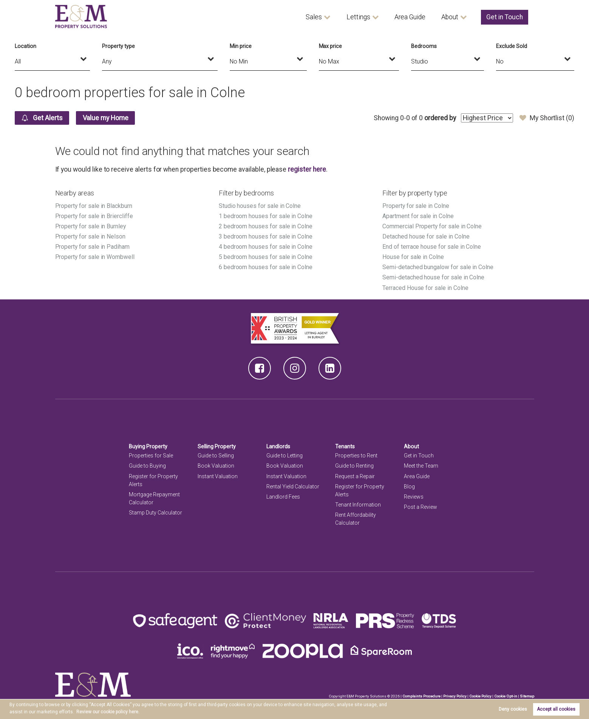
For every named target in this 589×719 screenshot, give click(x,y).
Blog (409, 486)
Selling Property (217, 446)
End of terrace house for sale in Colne (431, 246)
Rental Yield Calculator (292, 486)
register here (307, 169)
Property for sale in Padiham (92, 246)
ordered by (440, 118)
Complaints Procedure (421, 696)
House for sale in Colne (413, 256)
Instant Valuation (218, 476)
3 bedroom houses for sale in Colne (265, 236)
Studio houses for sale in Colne (260, 205)
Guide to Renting (354, 466)
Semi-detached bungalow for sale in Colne (437, 267)
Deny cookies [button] (513, 709)
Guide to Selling (216, 455)
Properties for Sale (151, 455)
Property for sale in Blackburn (93, 205)
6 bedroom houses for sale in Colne (265, 267)
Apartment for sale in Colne (418, 216)
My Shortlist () (546, 118)
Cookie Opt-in (505, 696)
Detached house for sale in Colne (425, 236)
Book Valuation (216, 466)
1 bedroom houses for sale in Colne (265, 216)
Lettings (358, 17)
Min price (241, 46)
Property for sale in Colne (415, 205)
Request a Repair (355, 476)
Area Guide (409, 17)
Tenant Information (358, 505)
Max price (330, 46)
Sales (314, 17)
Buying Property (148, 446)
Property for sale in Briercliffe (94, 216)
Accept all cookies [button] (556, 709)
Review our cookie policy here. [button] (107, 711)
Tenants (345, 446)
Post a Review (420, 507)
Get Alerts (42, 118)
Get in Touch (504, 17)
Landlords (278, 446)
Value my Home (105, 118)
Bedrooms (424, 46)
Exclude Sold (511, 46)
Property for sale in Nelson (90, 236)
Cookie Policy (480, 696)
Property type (118, 46)
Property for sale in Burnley (90, 226)
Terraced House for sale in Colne (425, 287)
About (449, 17)
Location (25, 46)
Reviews (414, 497)
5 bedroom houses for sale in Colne (265, 256)
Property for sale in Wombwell (94, 256)
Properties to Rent (356, 455)
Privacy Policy (455, 696)
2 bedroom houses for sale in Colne (265, 226)
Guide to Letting (284, 455)
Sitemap (527, 696)
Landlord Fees (283, 497)
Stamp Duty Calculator (155, 513)
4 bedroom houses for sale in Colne (265, 246)
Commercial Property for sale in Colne (432, 226)
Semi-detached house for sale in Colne (433, 277)
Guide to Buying (147, 466)
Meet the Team (421, 466)
